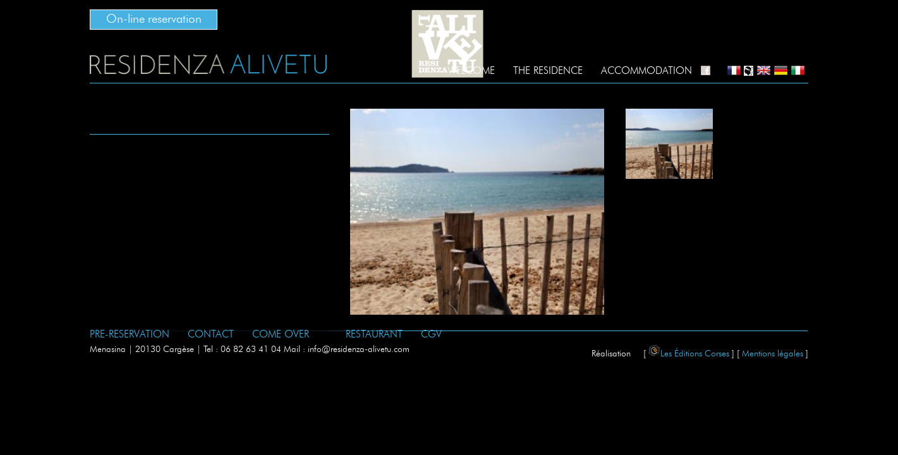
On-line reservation (154, 19)
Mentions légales (772, 353)
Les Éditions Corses (688, 353)
